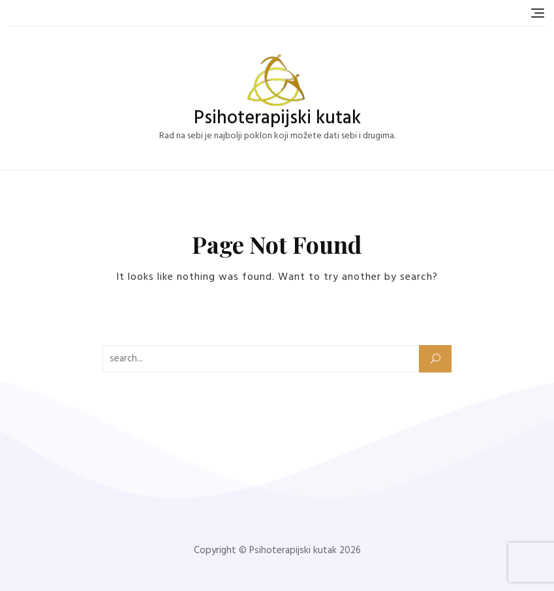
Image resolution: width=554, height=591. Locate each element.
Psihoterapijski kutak (277, 118)
